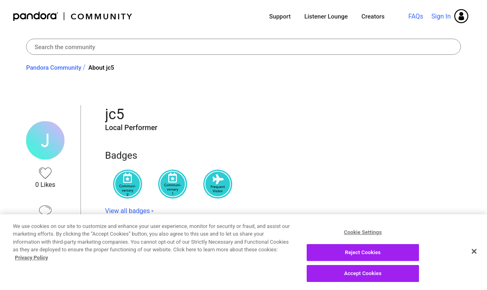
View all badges (127, 211)
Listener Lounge (326, 16)
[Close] (474, 254)
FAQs (415, 16)
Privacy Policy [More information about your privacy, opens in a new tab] (31, 261)
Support (280, 16)
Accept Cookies (363, 277)
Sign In (441, 16)
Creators (372, 16)
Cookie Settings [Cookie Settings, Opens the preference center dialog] (363, 235)
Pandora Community (73, 16)
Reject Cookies (363, 256)
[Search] (243, 47)
